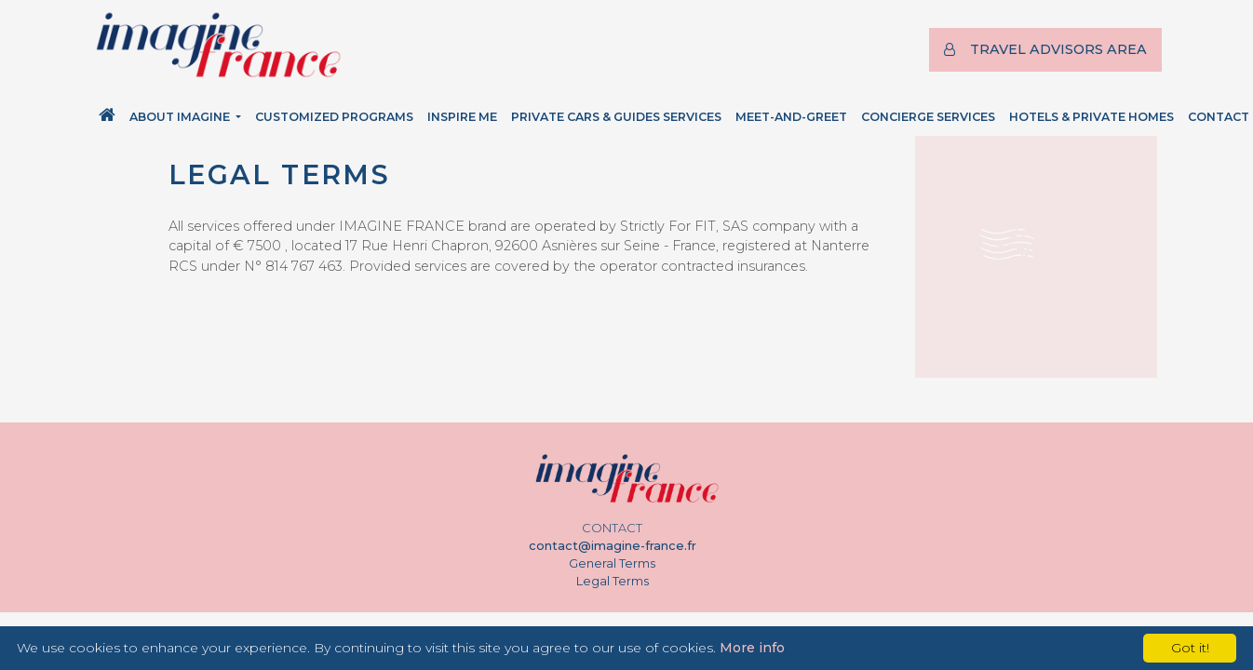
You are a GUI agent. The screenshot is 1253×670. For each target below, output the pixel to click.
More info (752, 647)
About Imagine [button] (181, 117)
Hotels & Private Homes (1091, 117)
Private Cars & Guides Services (616, 117)
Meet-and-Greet (791, 117)
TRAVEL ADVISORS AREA (1045, 49)
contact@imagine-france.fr (612, 546)
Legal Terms (612, 581)
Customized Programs (334, 117)
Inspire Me (462, 117)
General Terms (612, 563)
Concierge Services (928, 117)
